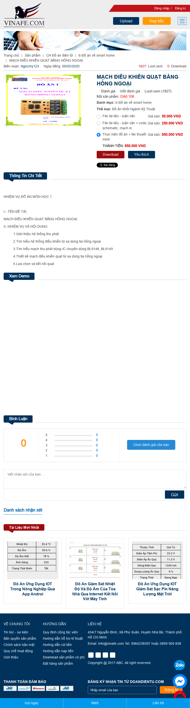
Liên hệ (158, 703)
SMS (94, 703)
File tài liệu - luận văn (118, 116)
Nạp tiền (156, 21)
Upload (126, 21)
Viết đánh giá (130, 91)
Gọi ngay (31, 703)
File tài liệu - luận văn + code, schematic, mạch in (124, 125)
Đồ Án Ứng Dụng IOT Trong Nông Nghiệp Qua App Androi (32, 589)
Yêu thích (141, 154)
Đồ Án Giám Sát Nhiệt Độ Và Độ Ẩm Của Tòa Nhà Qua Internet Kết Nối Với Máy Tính (95, 591)
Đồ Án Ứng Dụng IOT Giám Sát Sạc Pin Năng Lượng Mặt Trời (157, 589)
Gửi (174, 494)
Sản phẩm (33, 55)
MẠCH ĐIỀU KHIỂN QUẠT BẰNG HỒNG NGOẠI (46, 60)
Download (110, 154)
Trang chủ (11, 55)
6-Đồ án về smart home (97, 55)
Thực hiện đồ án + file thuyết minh (124, 136)
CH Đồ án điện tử (59, 55)
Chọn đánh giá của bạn (151, 445)
